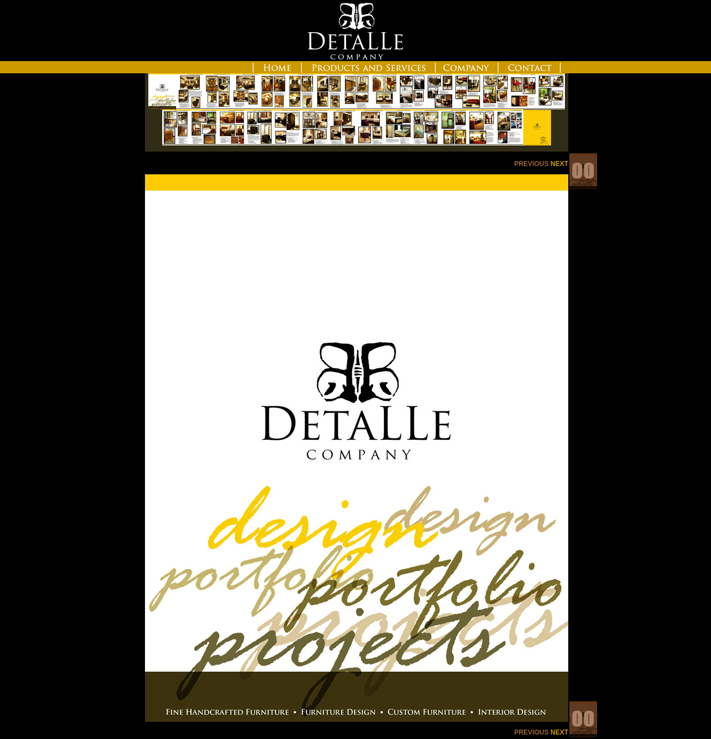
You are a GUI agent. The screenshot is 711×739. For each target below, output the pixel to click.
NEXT (559, 164)
